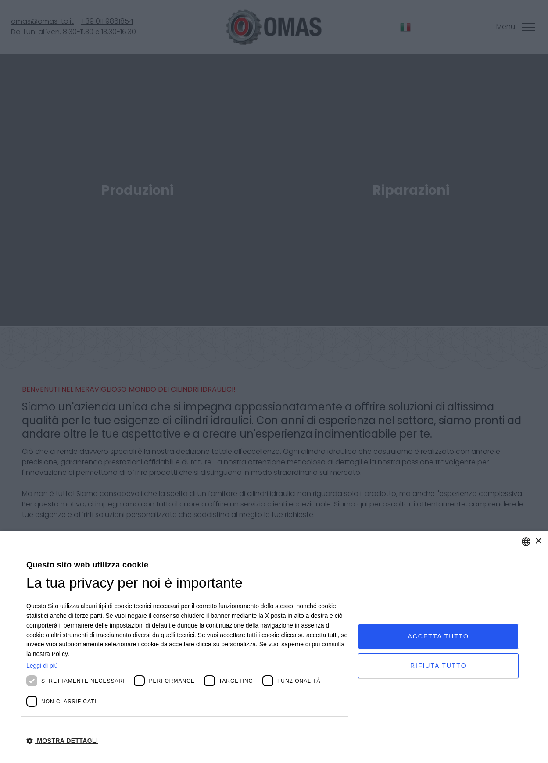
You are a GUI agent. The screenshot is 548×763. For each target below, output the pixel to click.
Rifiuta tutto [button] (438, 665)
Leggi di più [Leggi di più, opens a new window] (42, 665)
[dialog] (274, 647)
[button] (187, 740)
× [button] (538, 541)
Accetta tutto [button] (438, 636)
